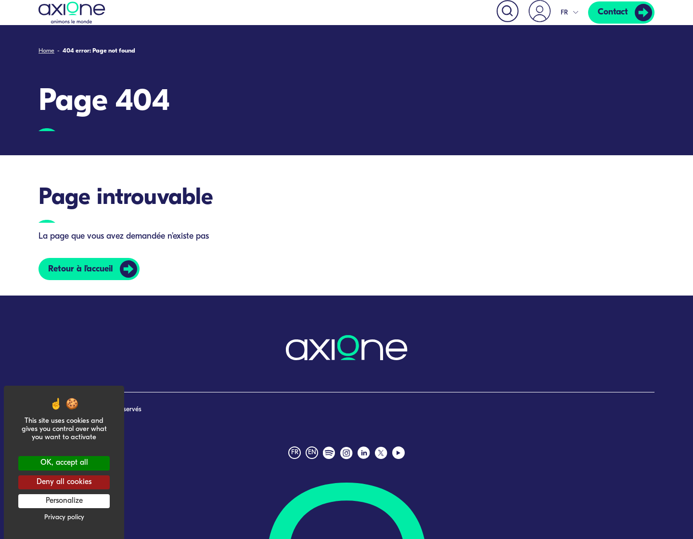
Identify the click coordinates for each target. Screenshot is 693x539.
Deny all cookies (64, 482)
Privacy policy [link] (64, 517)
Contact (612, 12)
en (312, 452)
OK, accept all (64, 463)
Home (46, 51)
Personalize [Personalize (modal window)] (64, 501)
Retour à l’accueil (80, 268)
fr (294, 452)
